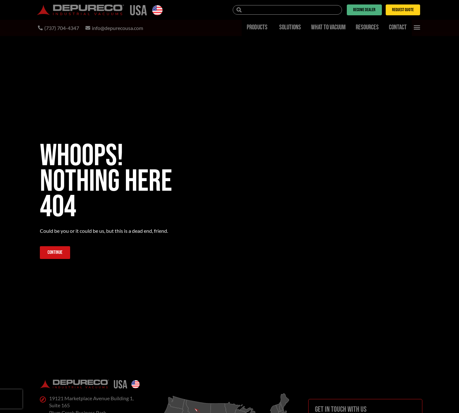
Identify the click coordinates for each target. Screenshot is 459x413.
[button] (417, 27)
